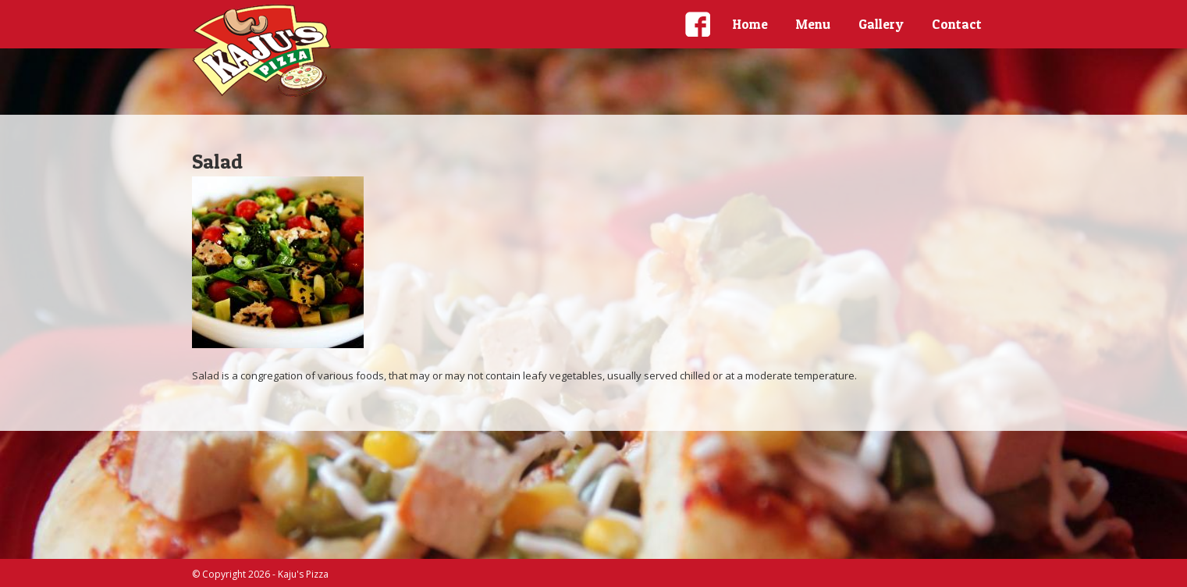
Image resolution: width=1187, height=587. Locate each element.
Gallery (881, 24)
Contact (957, 24)
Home (750, 24)
